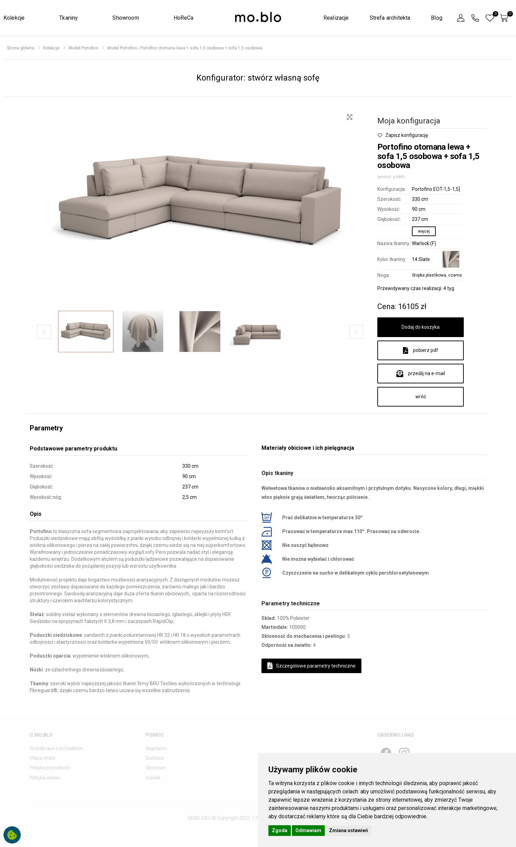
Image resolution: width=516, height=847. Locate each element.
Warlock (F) (424, 243)
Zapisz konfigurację (402, 135)
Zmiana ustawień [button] (348, 830)
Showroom (125, 18)
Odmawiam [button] (308, 830)
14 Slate (421, 259)
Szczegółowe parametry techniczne (311, 665)
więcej (424, 231)
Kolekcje (14, 18)
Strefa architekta (390, 18)
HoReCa (184, 18)
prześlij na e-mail (420, 373)
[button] (460, 18)
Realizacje (336, 18)
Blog (436, 18)
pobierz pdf (420, 350)
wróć (420, 396)
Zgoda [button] (279, 830)
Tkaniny (68, 18)
